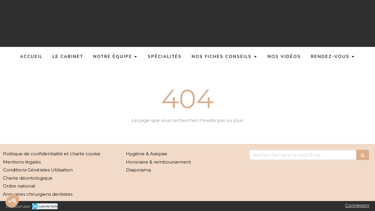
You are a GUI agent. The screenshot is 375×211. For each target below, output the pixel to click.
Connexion (357, 205)
